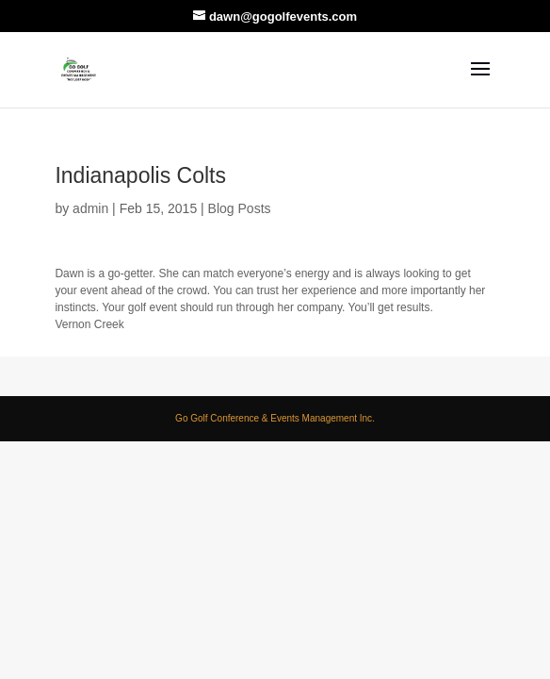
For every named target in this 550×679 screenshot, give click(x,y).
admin (90, 208)
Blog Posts (239, 208)
